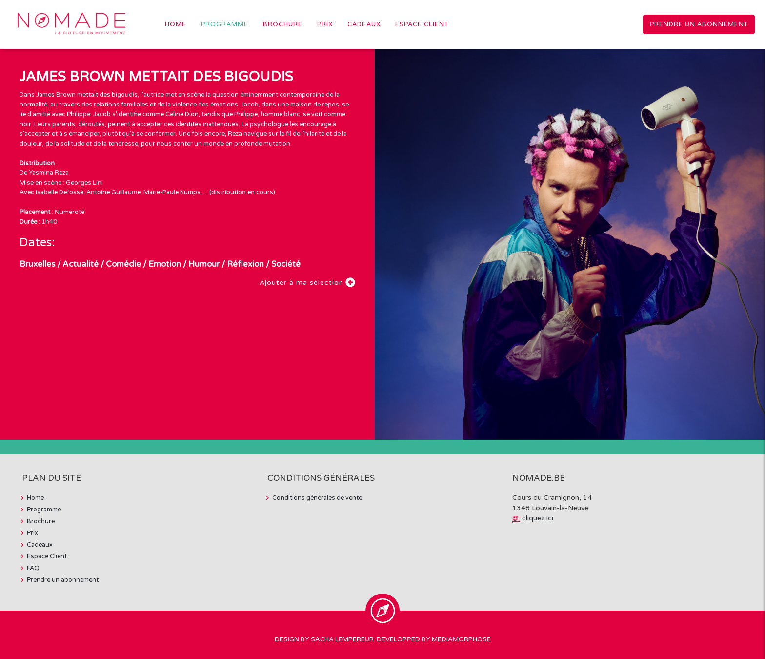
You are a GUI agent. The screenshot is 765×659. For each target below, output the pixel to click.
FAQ (33, 568)
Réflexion (245, 264)
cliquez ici (537, 518)
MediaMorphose (461, 639)
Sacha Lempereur (342, 639)
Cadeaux (364, 24)
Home (175, 24)
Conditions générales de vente (317, 498)
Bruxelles (37, 264)
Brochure (282, 24)
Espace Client (421, 24)
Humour (204, 264)
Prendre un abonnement (699, 24)
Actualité (80, 264)
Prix (325, 24)
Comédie (123, 264)
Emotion (164, 264)
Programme (224, 24)
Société (286, 264)
